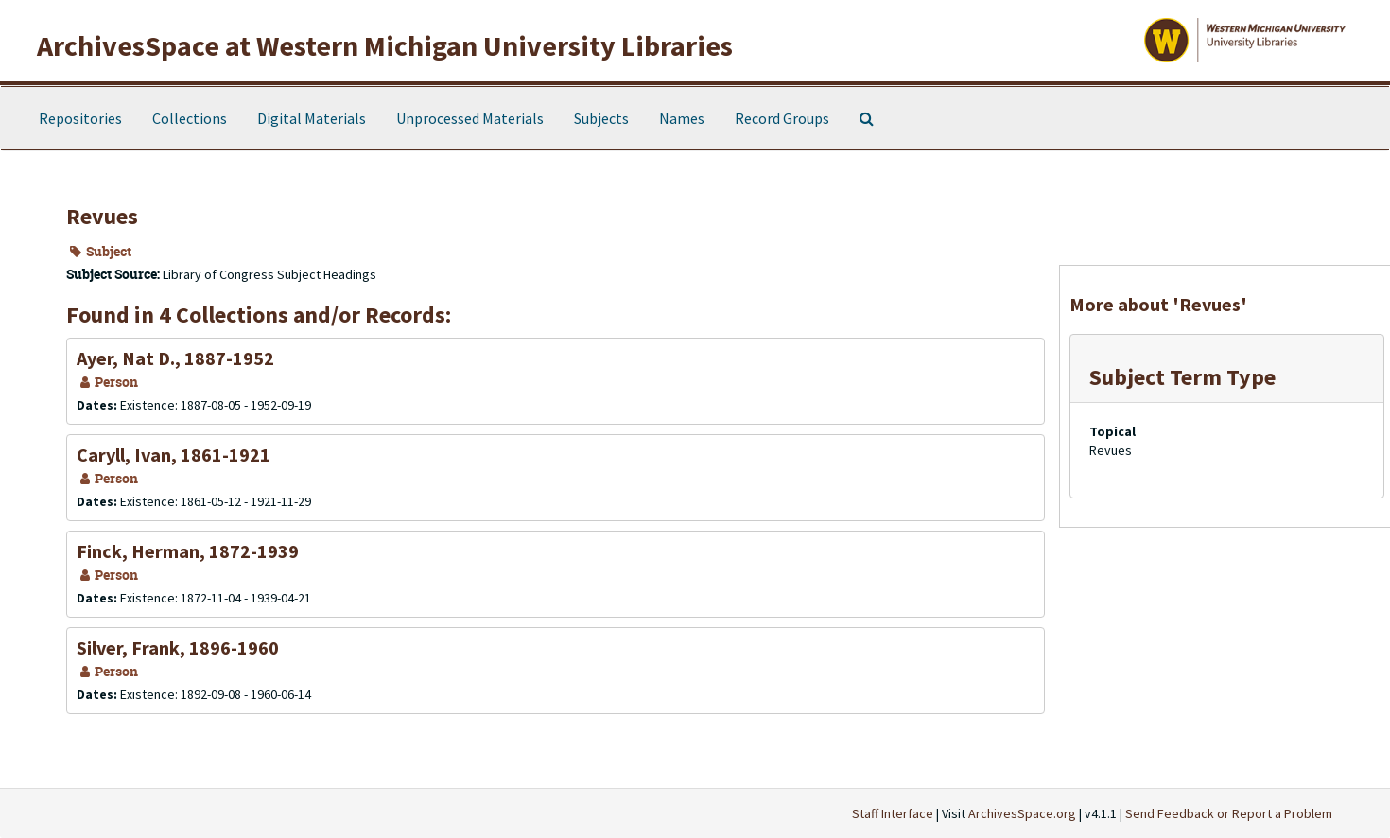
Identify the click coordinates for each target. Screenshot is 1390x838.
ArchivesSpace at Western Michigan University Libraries (385, 45)
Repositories (80, 118)
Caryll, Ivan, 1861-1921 (173, 454)
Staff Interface (892, 813)
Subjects (601, 118)
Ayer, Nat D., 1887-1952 (175, 358)
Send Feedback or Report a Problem (1228, 813)
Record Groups (782, 118)
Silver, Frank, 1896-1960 (178, 647)
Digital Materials (311, 118)
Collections (189, 118)
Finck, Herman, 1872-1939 (188, 551)
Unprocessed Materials (470, 118)
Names (681, 118)
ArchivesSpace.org (1022, 813)
